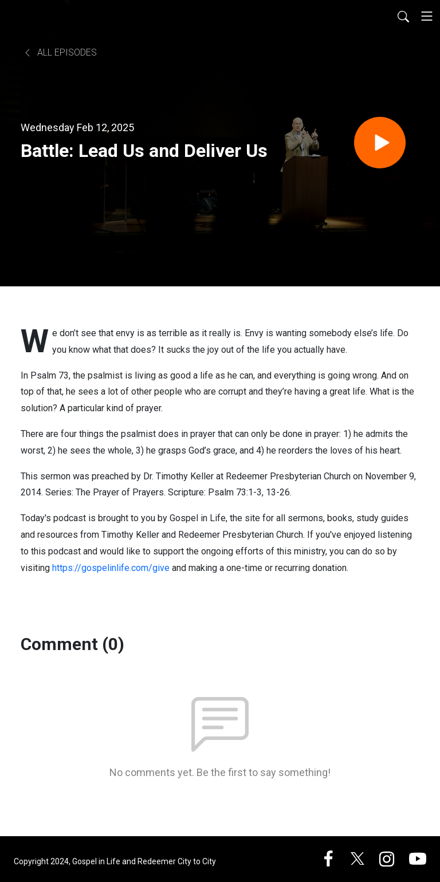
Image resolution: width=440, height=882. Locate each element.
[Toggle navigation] (427, 16)
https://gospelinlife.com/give (111, 567)
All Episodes (60, 52)
